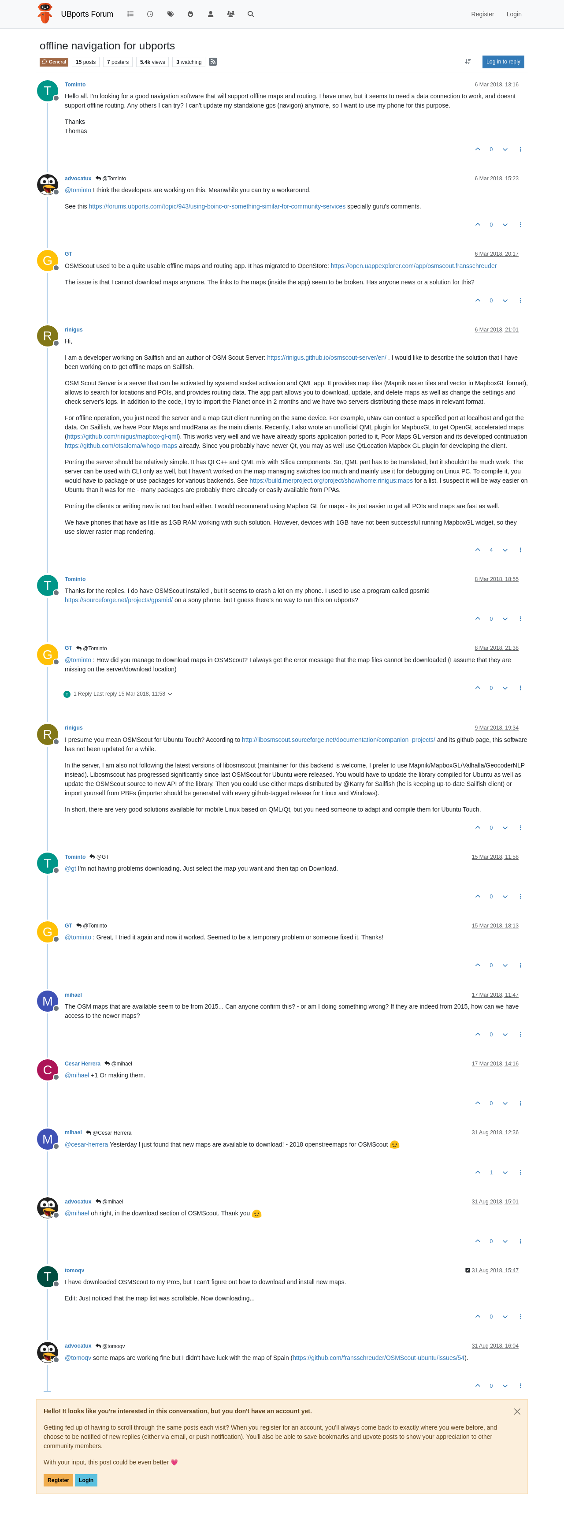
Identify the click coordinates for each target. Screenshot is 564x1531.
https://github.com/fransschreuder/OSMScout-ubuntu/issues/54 (378, 1357)
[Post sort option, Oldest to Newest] (468, 62)
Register (58, 1480)
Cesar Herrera (82, 1064)
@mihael (118, 1064)
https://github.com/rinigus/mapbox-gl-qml (122, 436)
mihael (73, 995)
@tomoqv (110, 1346)
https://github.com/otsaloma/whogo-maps (121, 445)
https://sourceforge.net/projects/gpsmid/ (119, 599)
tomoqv (74, 1270)
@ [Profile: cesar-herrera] (86, 1144)
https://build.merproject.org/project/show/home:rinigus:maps (330, 480)
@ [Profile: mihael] (77, 1075)
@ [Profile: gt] (70, 868)
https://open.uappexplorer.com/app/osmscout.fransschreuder (414, 265)
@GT (99, 857)
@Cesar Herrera (109, 1133)
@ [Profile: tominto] (78, 190)
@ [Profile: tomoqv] (78, 1357)
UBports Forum (87, 14)
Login (86, 1480)
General (54, 61)
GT (68, 254)
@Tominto (111, 178)
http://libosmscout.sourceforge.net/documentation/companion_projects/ (338, 739)
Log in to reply (503, 62)
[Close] (517, 1411)
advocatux (78, 178)
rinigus (74, 330)
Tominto (75, 85)
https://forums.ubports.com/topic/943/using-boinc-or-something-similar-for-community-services (217, 206)
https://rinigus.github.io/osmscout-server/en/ (326, 357)
